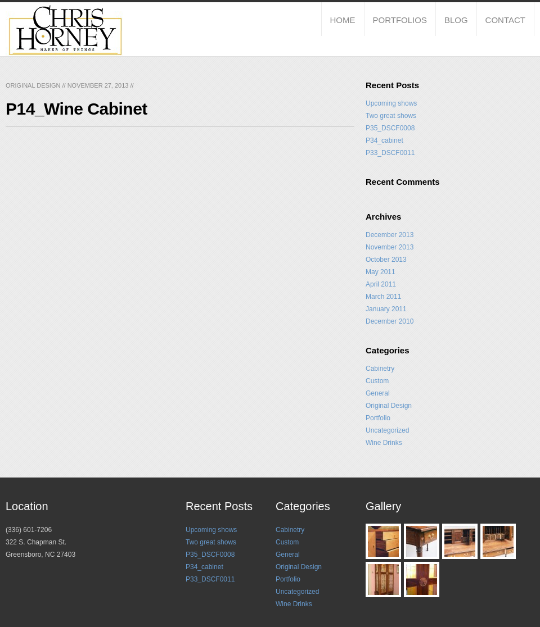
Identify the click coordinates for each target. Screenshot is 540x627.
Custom (377, 381)
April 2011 (381, 284)
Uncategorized (387, 430)
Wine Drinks (384, 443)
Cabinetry (380, 368)
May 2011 (380, 272)
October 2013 (386, 259)
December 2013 (389, 235)
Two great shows (391, 116)
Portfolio (378, 418)
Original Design (33, 85)
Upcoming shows (391, 103)
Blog (456, 20)
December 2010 (389, 321)
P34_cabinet (384, 140)
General (378, 393)
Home (343, 20)
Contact (505, 20)
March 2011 (383, 297)
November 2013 (389, 247)
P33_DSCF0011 (390, 153)
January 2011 (386, 309)
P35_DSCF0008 (390, 128)
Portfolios (400, 20)
